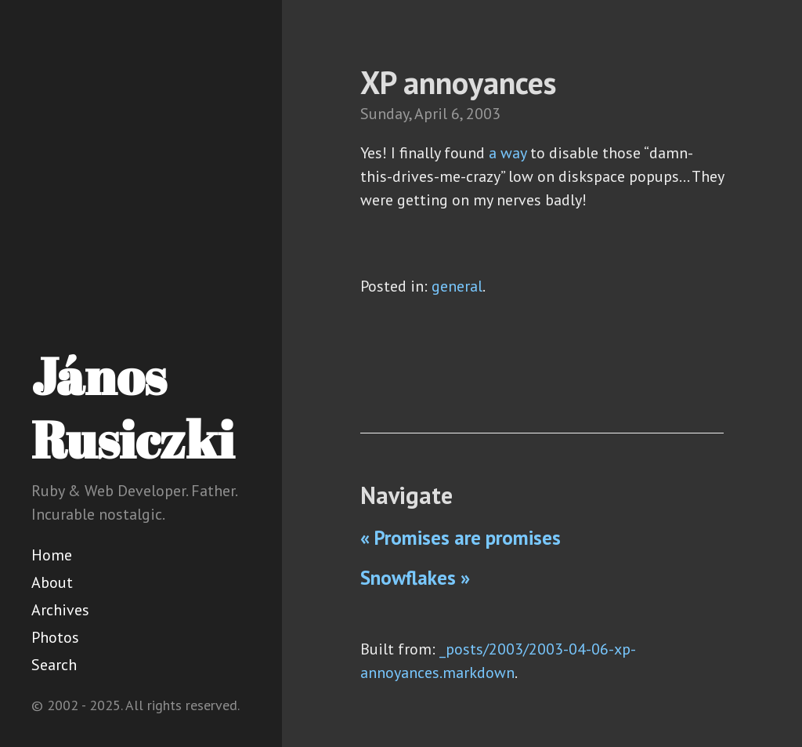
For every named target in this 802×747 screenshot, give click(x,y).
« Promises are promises (460, 537)
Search (54, 665)
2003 (483, 113)
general (457, 286)
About (52, 582)
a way (507, 153)
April (430, 113)
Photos (55, 637)
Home (51, 555)
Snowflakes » (415, 577)
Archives (60, 610)
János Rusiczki (132, 407)
